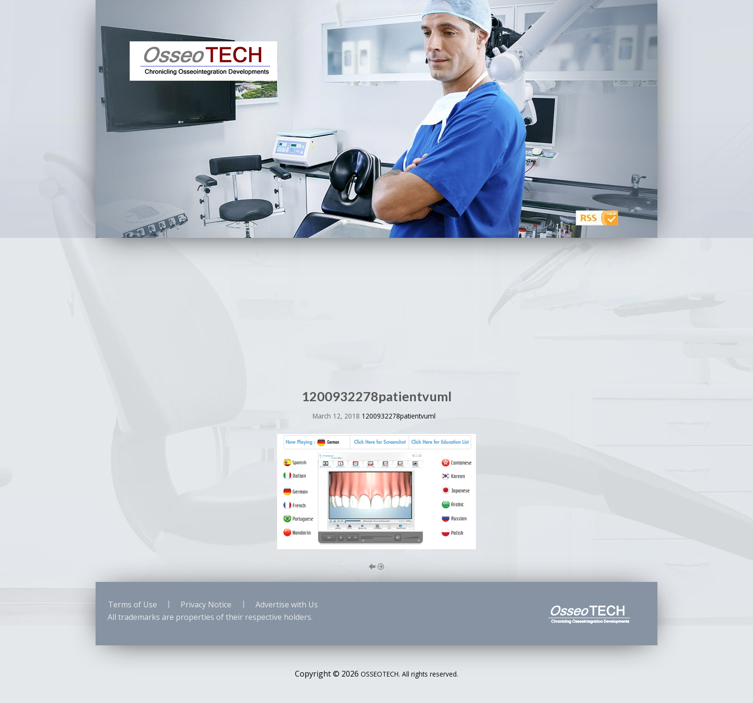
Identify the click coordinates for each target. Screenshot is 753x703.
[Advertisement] (376, 310)
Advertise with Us (286, 604)
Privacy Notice (206, 604)
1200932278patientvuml (399, 415)
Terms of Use (132, 604)
